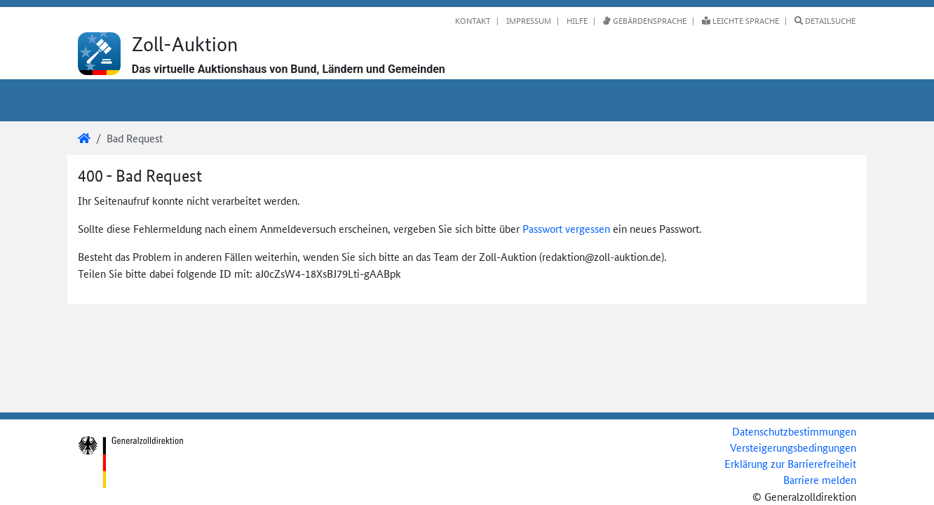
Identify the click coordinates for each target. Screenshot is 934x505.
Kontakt (473, 20)
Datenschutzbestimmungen (794, 431)
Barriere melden (819, 479)
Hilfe (576, 20)
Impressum (527, 20)
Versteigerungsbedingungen (793, 447)
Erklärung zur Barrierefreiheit (790, 463)
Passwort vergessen (566, 228)
